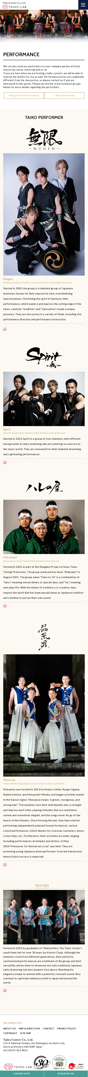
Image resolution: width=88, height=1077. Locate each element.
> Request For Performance (23, 95)
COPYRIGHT (10, 1033)
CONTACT (48, 1028)
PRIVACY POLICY (66, 1028)
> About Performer (64, 95)
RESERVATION (66, 1073)
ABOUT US (9, 1028)
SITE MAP (25, 1033)
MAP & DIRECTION (29, 1028)
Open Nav (84, 2)
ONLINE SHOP (22, 1073)
